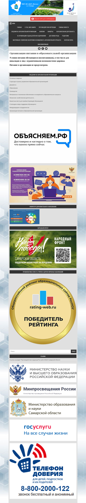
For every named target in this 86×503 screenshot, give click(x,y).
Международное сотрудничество (19, 107)
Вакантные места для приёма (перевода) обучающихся (26, 101)
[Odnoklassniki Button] (42, 48)
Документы (13, 85)
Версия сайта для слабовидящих (43, 19)
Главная (19, 27)
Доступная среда (54, 36)
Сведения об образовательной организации (23, 31)
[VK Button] (39, 48)
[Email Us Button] (46, 48)
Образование (14, 88)
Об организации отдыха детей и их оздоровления (31, 36)
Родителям (65, 36)
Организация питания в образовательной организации (43, 53)
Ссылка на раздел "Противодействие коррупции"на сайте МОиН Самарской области (35, 360)
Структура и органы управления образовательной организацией (29, 81)
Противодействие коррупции (47, 27)
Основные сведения (16, 78)
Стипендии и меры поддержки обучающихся (23, 104)
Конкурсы (50, 31)
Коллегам (42, 31)
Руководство (13, 91)
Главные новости (64, 27)
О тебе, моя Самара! (30, 27)
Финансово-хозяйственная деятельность (22, 98)
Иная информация (43, 44)
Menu (13, 23)
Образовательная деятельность (65, 31)
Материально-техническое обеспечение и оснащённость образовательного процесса (37, 40)
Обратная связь (68, 40)
